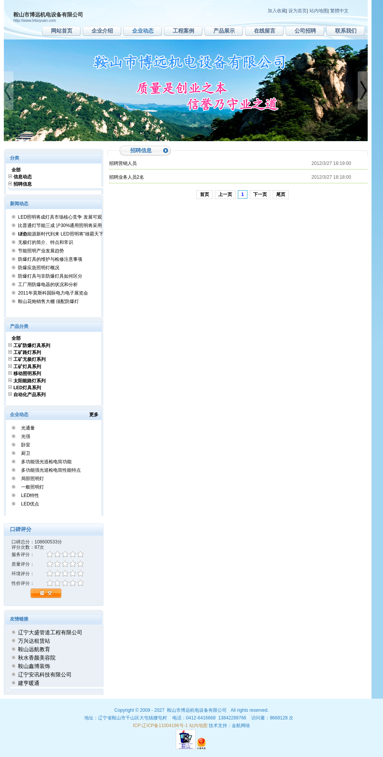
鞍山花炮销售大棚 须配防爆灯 (48, 301)
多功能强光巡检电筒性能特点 (51, 470)
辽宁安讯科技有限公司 (45, 674)
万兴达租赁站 (34, 641)
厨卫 (25, 453)
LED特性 (30, 495)
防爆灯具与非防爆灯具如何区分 (50, 276)
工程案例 (183, 31)
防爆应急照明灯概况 (38, 267)
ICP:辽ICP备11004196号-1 (160, 725)
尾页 (280, 194)
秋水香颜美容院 (37, 658)
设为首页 (297, 10)
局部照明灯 (32, 478)
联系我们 (346, 31)
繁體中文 (339, 10)
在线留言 (264, 31)
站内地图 (318, 10)
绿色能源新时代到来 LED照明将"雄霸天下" (61, 234)
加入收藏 (277, 10)
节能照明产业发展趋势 (41, 250)
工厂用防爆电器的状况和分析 (48, 284)
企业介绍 (102, 31)
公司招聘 (305, 31)
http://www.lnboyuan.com (34, 20)
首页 (204, 194)
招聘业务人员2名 (126, 177)
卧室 (25, 445)
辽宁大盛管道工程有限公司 (50, 632)
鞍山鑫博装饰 (34, 666)
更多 (96, 414)
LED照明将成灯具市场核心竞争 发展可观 (60, 217)
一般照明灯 (32, 487)
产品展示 (224, 31)
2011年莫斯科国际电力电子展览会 (53, 293)
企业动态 (143, 31)
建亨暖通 (28, 683)
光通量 (28, 428)
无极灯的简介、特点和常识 (45, 242)
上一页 (225, 194)
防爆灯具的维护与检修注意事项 (50, 259)
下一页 (260, 194)
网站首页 (61, 31)
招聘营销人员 (123, 163)
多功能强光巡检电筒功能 (46, 461)
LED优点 (30, 504)
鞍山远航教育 (34, 649)
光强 (25, 436)
